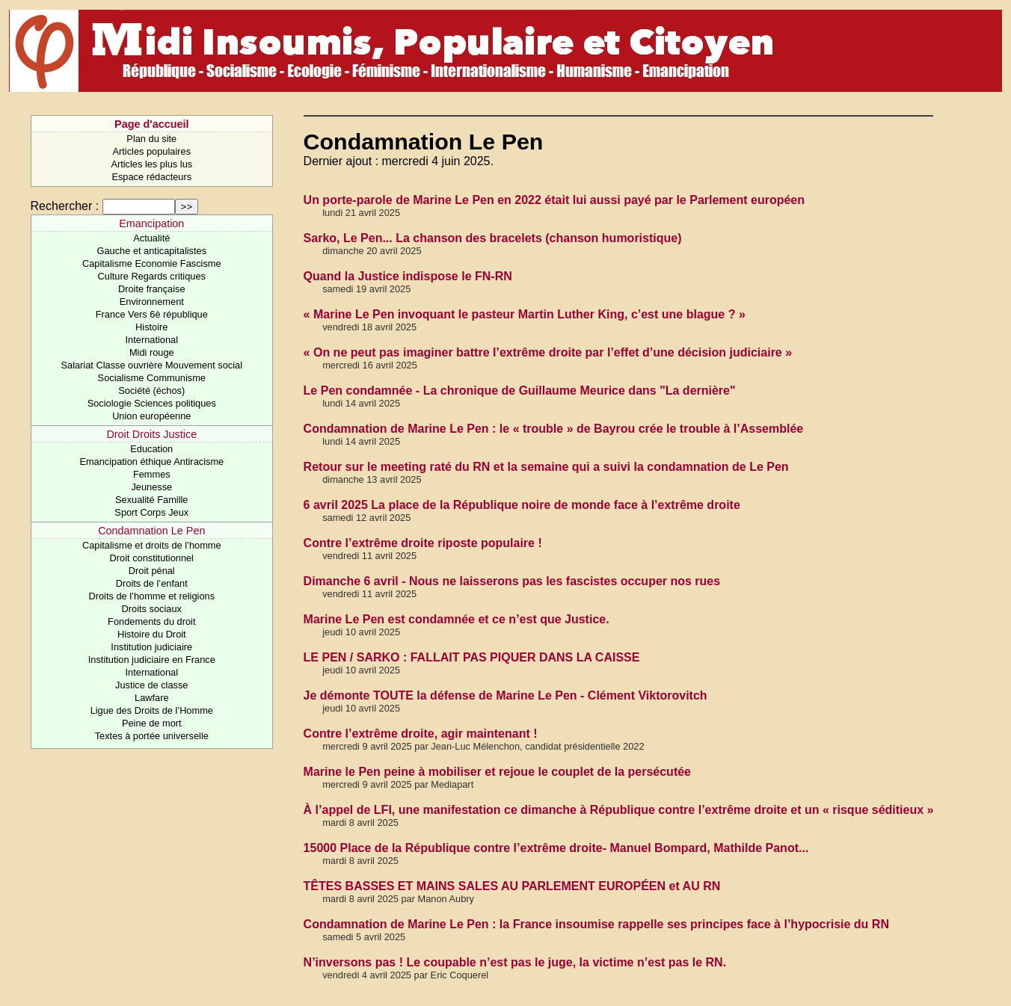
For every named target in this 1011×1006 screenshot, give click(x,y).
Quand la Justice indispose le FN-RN (408, 276)
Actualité (151, 238)
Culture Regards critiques (152, 276)
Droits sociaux (152, 608)
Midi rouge (151, 352)
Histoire (151, 327)
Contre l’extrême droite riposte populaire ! (423, 543)
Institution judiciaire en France (151, 659)
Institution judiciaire (151, 646)
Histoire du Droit (151, 634)
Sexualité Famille (151, 499)
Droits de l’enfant (152, 583)
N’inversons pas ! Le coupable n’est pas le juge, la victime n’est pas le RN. (515, 962)
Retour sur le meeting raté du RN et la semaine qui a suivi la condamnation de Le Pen (546, 466)
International (152, 339)
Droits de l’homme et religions (152, 596)
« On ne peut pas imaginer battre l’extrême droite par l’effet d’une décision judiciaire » (548, 352)
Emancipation (151, 223)
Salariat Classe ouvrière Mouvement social (152, 365)
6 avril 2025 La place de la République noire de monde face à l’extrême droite (522, 505)
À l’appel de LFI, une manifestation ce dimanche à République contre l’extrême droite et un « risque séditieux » (619, 809)
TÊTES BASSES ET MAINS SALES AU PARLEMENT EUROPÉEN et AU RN (512, 886)
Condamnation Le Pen (151, 531)
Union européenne (151, 416)
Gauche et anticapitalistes (152, 250)
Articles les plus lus (151, 164)
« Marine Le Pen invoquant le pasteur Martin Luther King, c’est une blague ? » (525, 314)
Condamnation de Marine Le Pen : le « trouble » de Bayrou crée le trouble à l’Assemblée (554, 428)
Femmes (151, 474)
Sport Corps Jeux (151, 512)
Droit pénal (152, 570)
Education (151, 448)
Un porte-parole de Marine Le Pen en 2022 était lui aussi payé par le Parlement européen (554, 200)
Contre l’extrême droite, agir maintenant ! (421, 733)
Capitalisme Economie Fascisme (151, 263)
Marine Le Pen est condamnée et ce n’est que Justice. (456, 619)
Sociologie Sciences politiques (151, 403)
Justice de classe (151, 685)
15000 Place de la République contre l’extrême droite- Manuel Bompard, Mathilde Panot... (556, 848)
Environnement (152, 301)
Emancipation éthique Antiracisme (151, 461)
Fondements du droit (151, 621)
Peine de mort (152, 723)
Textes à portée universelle (152, 735)
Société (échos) (151, 390)
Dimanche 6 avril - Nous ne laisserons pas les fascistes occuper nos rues (512, 581)
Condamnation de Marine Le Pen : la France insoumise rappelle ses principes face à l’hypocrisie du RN (596, 924)
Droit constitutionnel (152, 558)
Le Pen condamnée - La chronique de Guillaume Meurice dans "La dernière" (520, 390)
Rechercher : (65, 206)
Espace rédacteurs (151, 176)
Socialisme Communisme (152, 377)
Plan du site (151, 138)
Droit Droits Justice (151, 434)
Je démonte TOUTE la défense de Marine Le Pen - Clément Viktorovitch (505, 695)
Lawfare (152, 697)
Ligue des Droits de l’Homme (151, 710)
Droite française (151, 288)
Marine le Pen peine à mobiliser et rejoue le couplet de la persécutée (497, 771)
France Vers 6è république (152, 314)
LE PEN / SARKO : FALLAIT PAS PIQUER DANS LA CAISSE (472, 657)
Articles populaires (152, 151)
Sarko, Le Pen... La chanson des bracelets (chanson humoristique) (493, 238)
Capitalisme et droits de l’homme (151, 545)
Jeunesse (151, 487)
